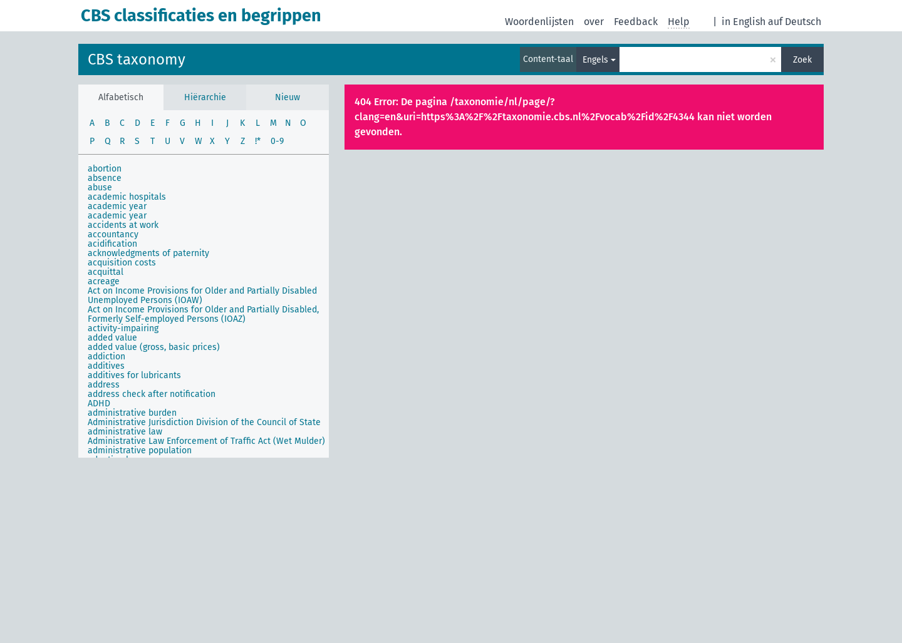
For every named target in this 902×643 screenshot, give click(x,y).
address (104, 384)
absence (105, 178)
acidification (112, 244)
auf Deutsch (794, 22)
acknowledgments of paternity (148, 253)
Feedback (636, 22)
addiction (106, 356)
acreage (104, 281)
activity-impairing (123, 328)
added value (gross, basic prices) (154, 347)
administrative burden (132, 413)
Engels (595, 59)
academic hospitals (127, 197)
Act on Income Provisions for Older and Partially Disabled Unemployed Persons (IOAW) (202, 295)
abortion (105, 168)
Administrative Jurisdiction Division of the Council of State (204, 422)
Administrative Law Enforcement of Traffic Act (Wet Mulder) (206, 441)
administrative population (140, 450)
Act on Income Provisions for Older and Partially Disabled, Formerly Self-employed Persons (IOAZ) (203, 314)
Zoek (802, 59)
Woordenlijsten (539, 22)
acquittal (105, 272)
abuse (100, 187)
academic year (117, 206)
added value (112, 337)
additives (106, 366)
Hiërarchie (205, 97)
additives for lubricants (134, 375)
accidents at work (123, 225)
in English (743, 22)
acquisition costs (122, 262)
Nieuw (287, 97)
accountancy (113, 234)
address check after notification (151, 394)
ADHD (99, 403)
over (594, 22)
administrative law (125, 431)
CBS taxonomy (136, 59)
